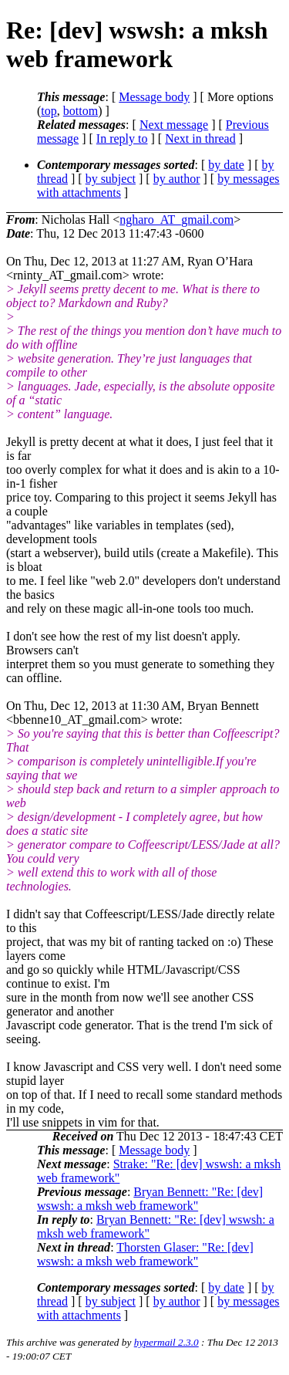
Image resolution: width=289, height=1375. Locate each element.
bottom (80, 110)
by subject (111, 178)
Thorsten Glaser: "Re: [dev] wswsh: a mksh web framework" (145, 1254)
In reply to (122, 138)
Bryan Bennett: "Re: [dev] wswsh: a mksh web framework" (150, 1198)
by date (226, 164)
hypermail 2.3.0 (166, 1342)
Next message (173, 124)
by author (176, 178)
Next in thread (200, 138)
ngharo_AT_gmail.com (176, 219)
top (48, 110)
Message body (154, 96)
